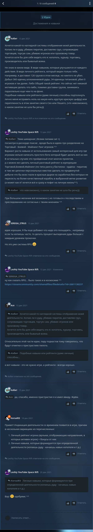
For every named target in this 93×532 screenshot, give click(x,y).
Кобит (12, 138)
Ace (11, 396)
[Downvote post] (73, 114)
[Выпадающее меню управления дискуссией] (90, 3)
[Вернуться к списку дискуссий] (3, 3)
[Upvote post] (68, 114)
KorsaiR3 (16, 480)
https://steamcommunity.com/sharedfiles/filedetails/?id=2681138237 (44, 284)
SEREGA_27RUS (17, 276)
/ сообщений (46, 3)
